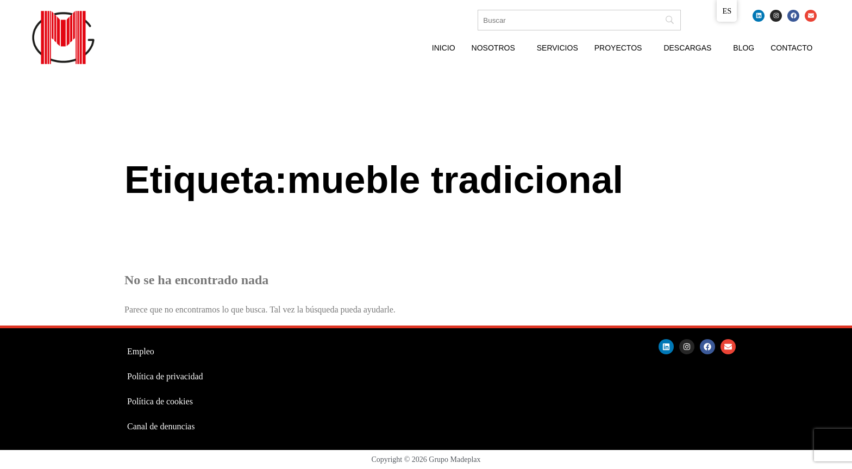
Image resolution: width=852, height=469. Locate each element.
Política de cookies (160, 401)
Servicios (557, 47)
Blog (743, 47)
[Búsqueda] (579, 20)
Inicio (443, 47)
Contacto (791, 47)
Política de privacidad (165, 376)
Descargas (687, 47)
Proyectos (618, 47)
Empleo (140, 351)
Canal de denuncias (161, 426)
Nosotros (493, 47)
